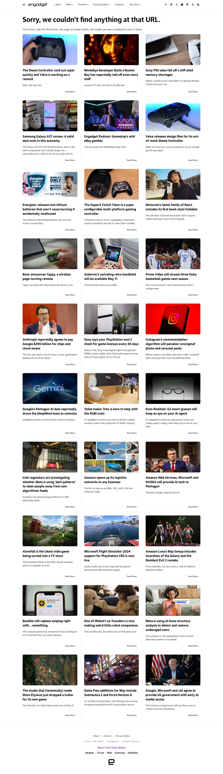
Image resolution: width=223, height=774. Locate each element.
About (96, 736)
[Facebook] (166, 4)
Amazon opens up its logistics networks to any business (105, 480)
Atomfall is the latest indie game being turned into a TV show (46, 554)
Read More (70, 92)
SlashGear (133, 753)
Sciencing (120, 753)
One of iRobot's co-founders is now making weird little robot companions (111, 623)
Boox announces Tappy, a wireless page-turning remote (47, 276)
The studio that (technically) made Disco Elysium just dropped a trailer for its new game (48, 695)
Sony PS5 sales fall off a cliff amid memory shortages (169, 72)
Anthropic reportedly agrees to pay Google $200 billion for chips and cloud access (48, 344)
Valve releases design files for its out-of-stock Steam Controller (172, 139)
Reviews (82, 4)
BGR (109, 753)
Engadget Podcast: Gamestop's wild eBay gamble (109, 139)
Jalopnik (89, 753)
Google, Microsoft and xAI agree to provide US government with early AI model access (172, 695)
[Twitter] (177, 4)
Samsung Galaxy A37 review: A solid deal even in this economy (48, 139)
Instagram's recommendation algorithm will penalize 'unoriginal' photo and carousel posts (171, 344)
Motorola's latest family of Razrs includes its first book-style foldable (171, 207)
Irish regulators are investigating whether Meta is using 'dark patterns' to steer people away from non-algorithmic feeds (49, 484)
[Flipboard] (187, 4)
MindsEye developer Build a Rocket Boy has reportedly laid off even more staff (111, 75)
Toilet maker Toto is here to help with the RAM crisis (111, 411)
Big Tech (134, 4)
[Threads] (193, 4)
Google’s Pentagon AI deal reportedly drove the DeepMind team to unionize (50, 411)
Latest (57, 4)
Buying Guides (100, 4)
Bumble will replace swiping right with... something (47, 623)
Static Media (97, 742)
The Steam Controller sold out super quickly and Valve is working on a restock (49, 75)
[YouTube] (182, 4)
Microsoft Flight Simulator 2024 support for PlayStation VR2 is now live (109, 556)
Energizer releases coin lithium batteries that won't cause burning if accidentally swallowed (49, 209)
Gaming (119, 4)
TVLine (100, 753)
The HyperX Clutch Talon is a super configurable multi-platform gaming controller (110, 209)
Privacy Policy (123, 736)
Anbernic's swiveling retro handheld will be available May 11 (110, 276)
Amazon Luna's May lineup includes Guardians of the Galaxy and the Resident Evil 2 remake (171, 556)
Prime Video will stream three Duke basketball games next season (171, 276)
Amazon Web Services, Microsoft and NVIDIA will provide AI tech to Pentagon (172, 482)
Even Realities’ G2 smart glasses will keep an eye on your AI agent (171, 411)
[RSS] (198, 4)
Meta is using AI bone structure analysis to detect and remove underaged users (168, 625)
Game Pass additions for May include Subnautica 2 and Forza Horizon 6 (110, 693)
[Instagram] (171, 4)
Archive (107, 736)
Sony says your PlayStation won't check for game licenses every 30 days (111, 342)
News (69, 4)
